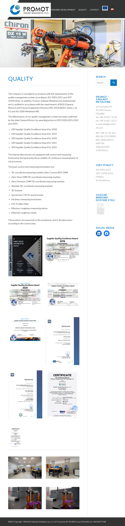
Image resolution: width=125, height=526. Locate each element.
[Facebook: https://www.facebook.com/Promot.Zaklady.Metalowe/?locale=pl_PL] (107, 233)
